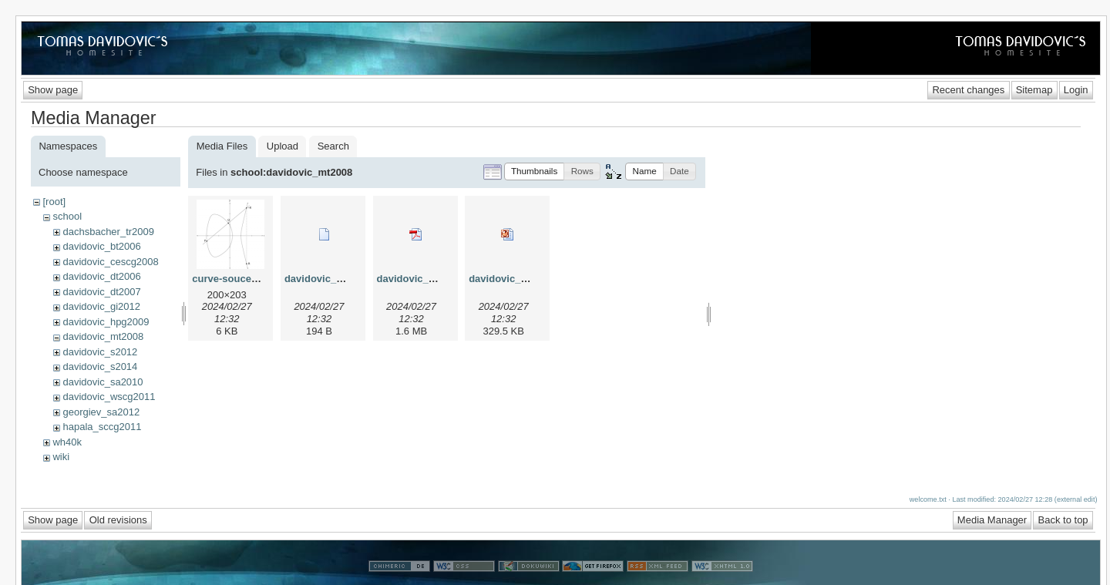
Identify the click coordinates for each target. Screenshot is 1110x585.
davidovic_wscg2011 (108, 396)
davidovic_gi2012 (101, 306)
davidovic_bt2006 (101, 246)
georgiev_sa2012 (101, 412)
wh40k (67, 442)
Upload (282, 146)
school (67, 216)
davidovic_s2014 (99, 366)
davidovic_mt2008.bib (336, 278)
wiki (60, 456)
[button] (534, 171)
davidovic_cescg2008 (110, 261)
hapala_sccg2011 (101, 426)
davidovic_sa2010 (102, 382)
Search (333, 146)
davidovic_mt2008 (102, 336)
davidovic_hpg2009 (105, 322)
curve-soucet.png (233, 278)
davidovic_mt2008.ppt (521, 278)
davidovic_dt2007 (101, 292)
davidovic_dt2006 (101, 276)
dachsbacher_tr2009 (108, 231)
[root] (54, 201)
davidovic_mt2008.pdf (429, 278)
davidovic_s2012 (99, 352)
